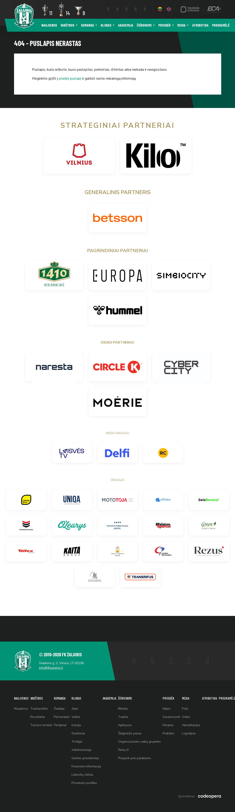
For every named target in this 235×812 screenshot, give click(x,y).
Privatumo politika (84, 783)
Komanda (87, 25)
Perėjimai (60, 725)
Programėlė (221, 25)
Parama (168, 725)
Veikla (76, 717)
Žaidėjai (59, 708)
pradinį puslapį (70, 78)
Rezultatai (37, 717)
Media (181, 25)
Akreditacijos (191, 725)
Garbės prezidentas (85, 758)
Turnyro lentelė (41, 725)
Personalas (62, 717)
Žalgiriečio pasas (130, 733)
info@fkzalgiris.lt (51, 668)
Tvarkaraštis (39, 708)
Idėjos (167, 708)
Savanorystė (171, 717)
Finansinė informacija (86, 766)
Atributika (200, 25)
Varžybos (67, 25)
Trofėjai (77, 742)
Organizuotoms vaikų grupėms (139, 742)
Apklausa (124, 725)
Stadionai (78, 733)
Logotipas (189, 733)
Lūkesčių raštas (82, 775)
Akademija (125, 25)
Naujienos (49, 25)
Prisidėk (164, 25)
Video (186, 717)
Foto (185, 708)
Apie (75, 708)
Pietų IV (123, 750)
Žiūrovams (144, 25)
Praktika (168, 733)
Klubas (106, 25)
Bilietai (123, 708)
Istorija (76, 725)
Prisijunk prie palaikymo (134, 758)
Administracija (81, 750)
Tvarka (123, 717)
